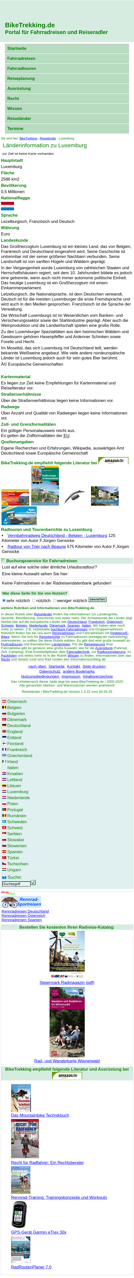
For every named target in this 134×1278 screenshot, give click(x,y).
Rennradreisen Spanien (22, 920)
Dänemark (57, 625)
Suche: (15, 877)
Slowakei (15, 839)
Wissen (14, 108)
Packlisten (9, 655)
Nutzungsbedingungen (40, 676)
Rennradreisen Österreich (23, 915)
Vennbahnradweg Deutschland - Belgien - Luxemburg (57, 535)
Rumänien (16, 815)
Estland (14, 737)
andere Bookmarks (79, 671)
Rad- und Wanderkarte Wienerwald (67, 1058)
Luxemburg (17, 791)
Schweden (17, 821)
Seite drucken (94, 666)
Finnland (15, 743)
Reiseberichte (49, 637)
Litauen (14, 785)
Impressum (71, 676)
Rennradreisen (63, 633)
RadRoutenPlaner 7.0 (31, 1264)
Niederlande (38, 625)
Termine (15, 128)
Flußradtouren (12, 644)
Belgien (21, 625)
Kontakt (74, 666)
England (15, 731)
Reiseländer (19, 118)
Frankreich (96, 622)
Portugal (15, 809)
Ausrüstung (19, 88)
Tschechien (17, 864)
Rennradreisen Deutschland (25, 911)
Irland (12, 761)
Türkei (13, 858)
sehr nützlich (18, 600)
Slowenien (17, 845)
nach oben (37, 666)
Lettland (14, 779)
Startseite (16, 48)
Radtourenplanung (111, 652)
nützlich (43, 600)
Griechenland (19, 755)
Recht (13, 98)
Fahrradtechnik (78, 652)
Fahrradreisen (21, 58)
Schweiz (7, 625)
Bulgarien (16, 713)
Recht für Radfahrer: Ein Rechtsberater (47, 1160)
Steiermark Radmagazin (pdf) (66, 980)
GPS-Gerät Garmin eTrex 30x (38, 1230)
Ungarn (14, 870)
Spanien (73, 625)
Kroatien (15, 773)
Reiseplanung (21, 78)
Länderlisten (61, 644)
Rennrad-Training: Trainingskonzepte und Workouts (59, 1195)
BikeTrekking (28, 138)
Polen (12, 803)
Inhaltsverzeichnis (98, 676)
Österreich (114, 622)
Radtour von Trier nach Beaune (37, 546)
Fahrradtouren (21, 68)
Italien (86, 625)
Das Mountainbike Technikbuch (40, 1113)
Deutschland (77, 622)
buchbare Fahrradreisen (69, 629)
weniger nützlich (72, 600)
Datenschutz (50, 671)
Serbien (14, 833)
